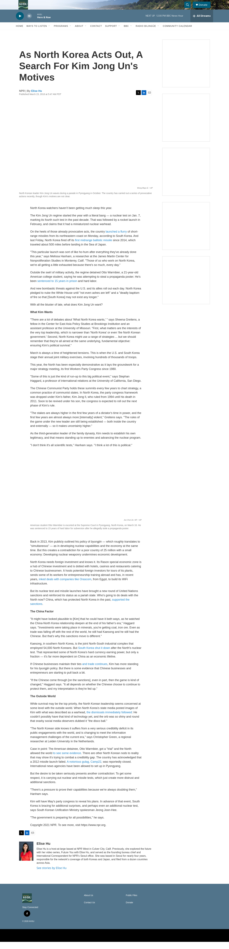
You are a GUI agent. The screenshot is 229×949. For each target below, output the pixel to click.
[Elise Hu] (26, 858)
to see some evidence (67, 760)
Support (111, 33)
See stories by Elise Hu (51, 875)
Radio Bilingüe (146, 33)
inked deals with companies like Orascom (65, 586)
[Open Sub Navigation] (49, 33)
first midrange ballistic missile (94, 247)
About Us (88, 902)
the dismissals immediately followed (109, 719)
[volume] (29, 23)
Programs (61, 33)
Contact (96, 33)
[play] (19, 23)
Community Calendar (177, 33)
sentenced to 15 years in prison (57, 288)
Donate (205, 8)
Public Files (131, 902)
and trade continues (94, 671)
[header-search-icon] (189, 8)
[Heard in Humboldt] (186, 233)
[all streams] (201, 23)
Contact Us (89, 910)
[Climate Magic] (186, 179)
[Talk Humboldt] (186, 70)
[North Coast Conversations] (186, 125)
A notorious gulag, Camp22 (84, 768)
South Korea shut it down (94, 655)
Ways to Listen (36, 33)
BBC (126, 33)
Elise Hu (36, 98)
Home (19, 33)
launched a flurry (116, 238)
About (79, 33)
